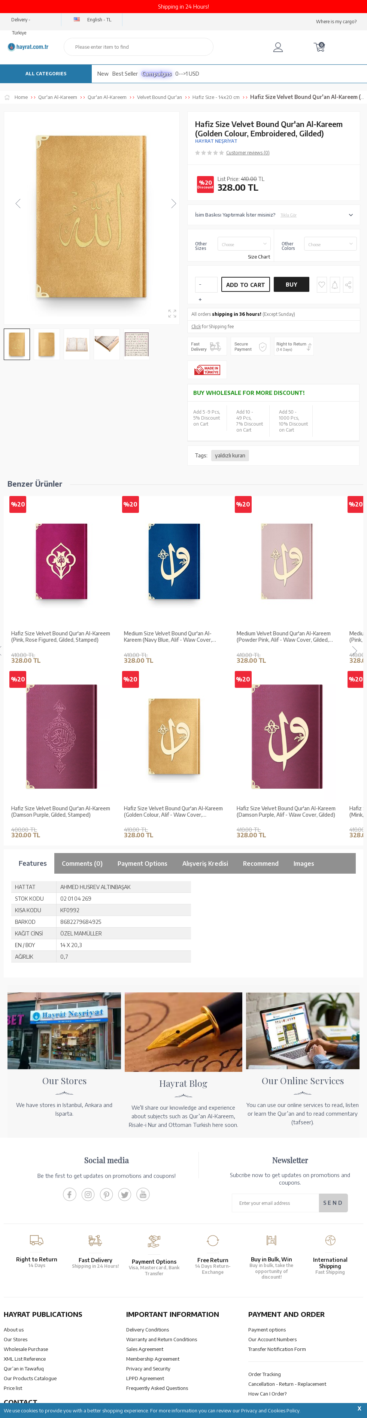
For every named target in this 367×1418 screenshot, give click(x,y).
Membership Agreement (152, 1359)
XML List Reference (25, 1359)
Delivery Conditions (147, 1330)
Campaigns (157, 73)
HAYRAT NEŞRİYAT (216, 141)
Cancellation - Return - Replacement (287, 1384)
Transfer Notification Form (277, 1349)
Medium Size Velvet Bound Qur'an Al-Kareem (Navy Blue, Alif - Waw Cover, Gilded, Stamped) (168, 637)
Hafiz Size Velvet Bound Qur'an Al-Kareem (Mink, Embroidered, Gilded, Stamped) (60, 811)
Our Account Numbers (272, 1339)
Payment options (267, 1330)
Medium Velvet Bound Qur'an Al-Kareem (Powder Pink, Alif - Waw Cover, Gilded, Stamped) (284, 637)
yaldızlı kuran (230, 455)
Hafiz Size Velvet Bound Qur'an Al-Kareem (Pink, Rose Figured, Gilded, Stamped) (60, 637)
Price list (13, 1388)
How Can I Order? (267, 1394)
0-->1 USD (187, 73)
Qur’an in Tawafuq (24, 1369)
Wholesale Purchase (26, 1349)
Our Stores (15, 1339)
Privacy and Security (148, 1369)
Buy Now (291, 286)
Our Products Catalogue (30, 1378)
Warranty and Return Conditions (161, 1339)
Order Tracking (264, 1374)
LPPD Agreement (145, 1378)
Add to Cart (245, 285)
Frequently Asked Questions (157, 1388)
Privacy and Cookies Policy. (271, 1411)
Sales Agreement (144, 1349)
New (103, 73)
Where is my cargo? (336, 21)
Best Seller (125, 73)
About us (14, 1330)
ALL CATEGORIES (46, 73)
